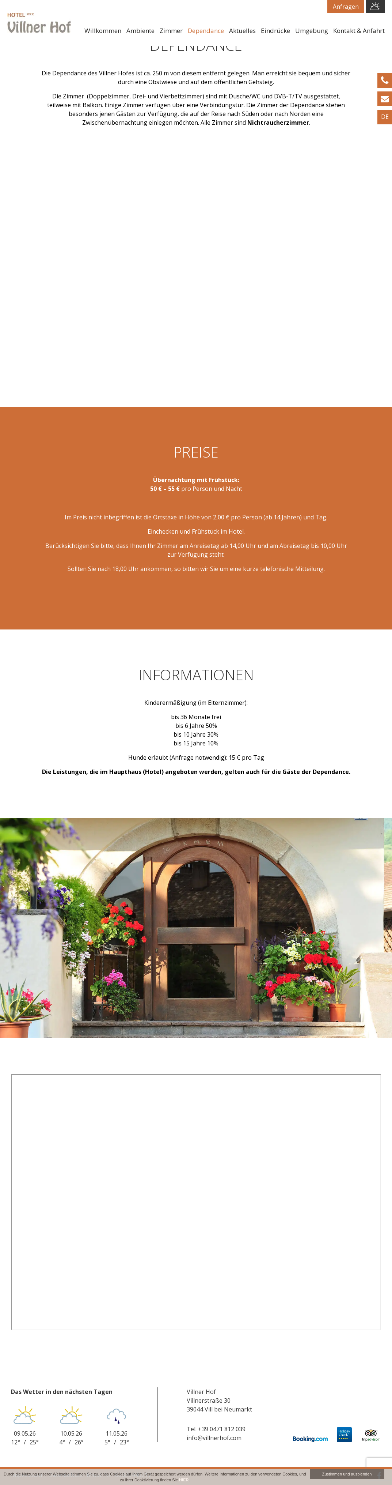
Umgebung (311, 30)
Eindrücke (275, 30)
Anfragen (346, 7)
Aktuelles (242, 30)
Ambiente (140, 30)
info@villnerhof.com (214, 1438)
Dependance (206, 30)
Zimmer (171, 30)
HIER (184, 1480)
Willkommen (102, 30)
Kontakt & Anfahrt (359, 30)
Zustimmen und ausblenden (347, 1474)
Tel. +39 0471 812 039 (216, 1429)
